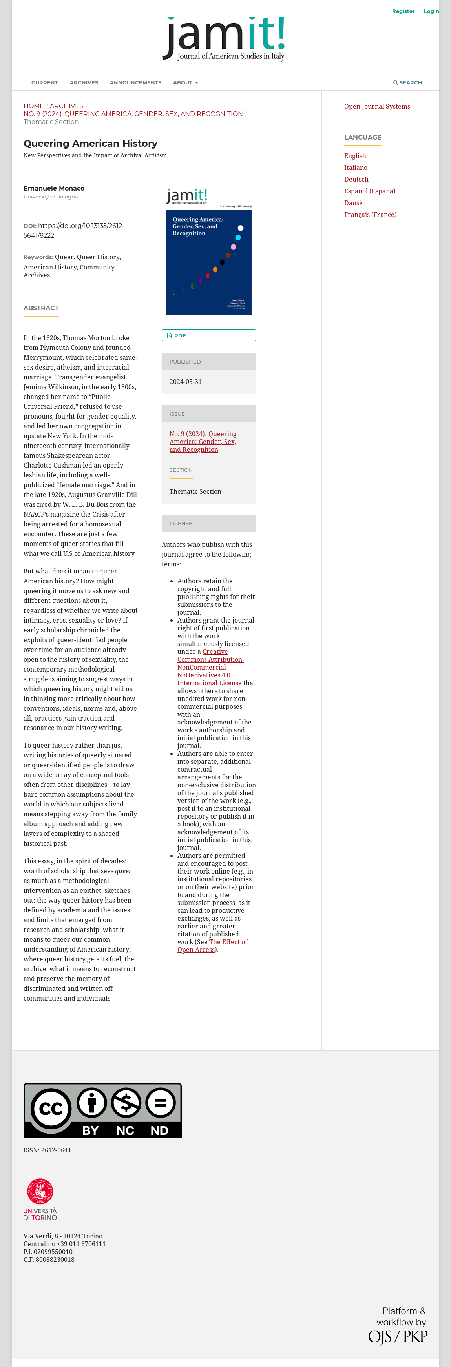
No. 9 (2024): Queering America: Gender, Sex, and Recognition (133, 114)
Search (407, 82)
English (355, 155)
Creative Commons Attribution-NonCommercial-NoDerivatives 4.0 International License (210, 667)
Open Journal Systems (377, 106)
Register (403, 11)
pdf (179, 335)
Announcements (135, 82)
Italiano (355, 167)
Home (34, 106)
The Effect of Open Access (212, 945)
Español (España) (370, 191)
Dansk (353, 202)
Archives (84, 82)
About (183, 82)
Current (44, 82)
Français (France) (370, 214)
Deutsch (356, 179)
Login (431, 11)
